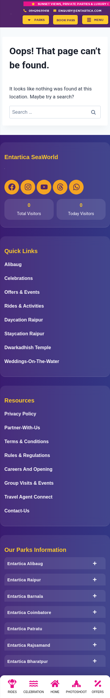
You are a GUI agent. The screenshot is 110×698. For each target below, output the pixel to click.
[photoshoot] (76, 688)
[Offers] (97, 688)
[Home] (55, 688)
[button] (36, 19)
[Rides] (12, 688)
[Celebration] (34, 688)
